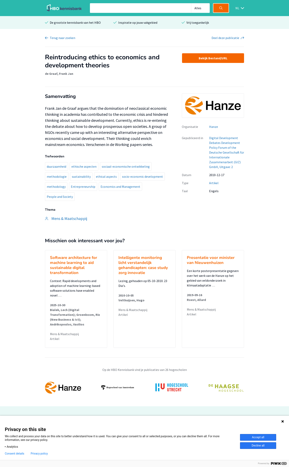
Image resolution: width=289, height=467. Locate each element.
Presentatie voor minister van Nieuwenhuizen (211, 260)
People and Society (60, 197)
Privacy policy (39, 453)
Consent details (14, 453)
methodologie (57, 176)
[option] (144, 388)
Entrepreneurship (83, 187)
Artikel (214, 183)
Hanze (213, 126)
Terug (62, 38)
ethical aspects (106, 176)
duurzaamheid (56, 166)
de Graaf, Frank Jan (59, 74)
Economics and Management (120, 187)
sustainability (81, 176)
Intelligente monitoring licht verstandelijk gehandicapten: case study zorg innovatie (143, 265)
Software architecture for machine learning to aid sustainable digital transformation (73, 265)
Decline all (258, 445)
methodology (56, 187)
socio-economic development (142, 176)
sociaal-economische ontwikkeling (126, 166)
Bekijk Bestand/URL (213, 58)
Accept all (258, 437)
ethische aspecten (84, 166)
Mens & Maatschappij (64, 334)
